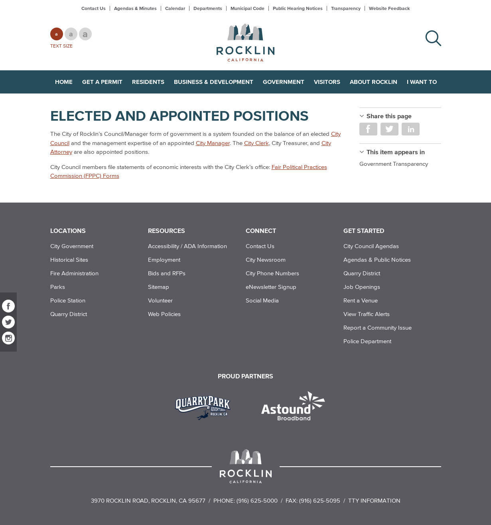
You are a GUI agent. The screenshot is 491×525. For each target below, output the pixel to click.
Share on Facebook (368, 129)
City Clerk (256, 142)
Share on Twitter (389, 129)
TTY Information (374, 500)
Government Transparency (393, 163)
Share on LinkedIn (411, 129)
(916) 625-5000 (257, 500)
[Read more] (205, 406)
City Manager (213, 142)
